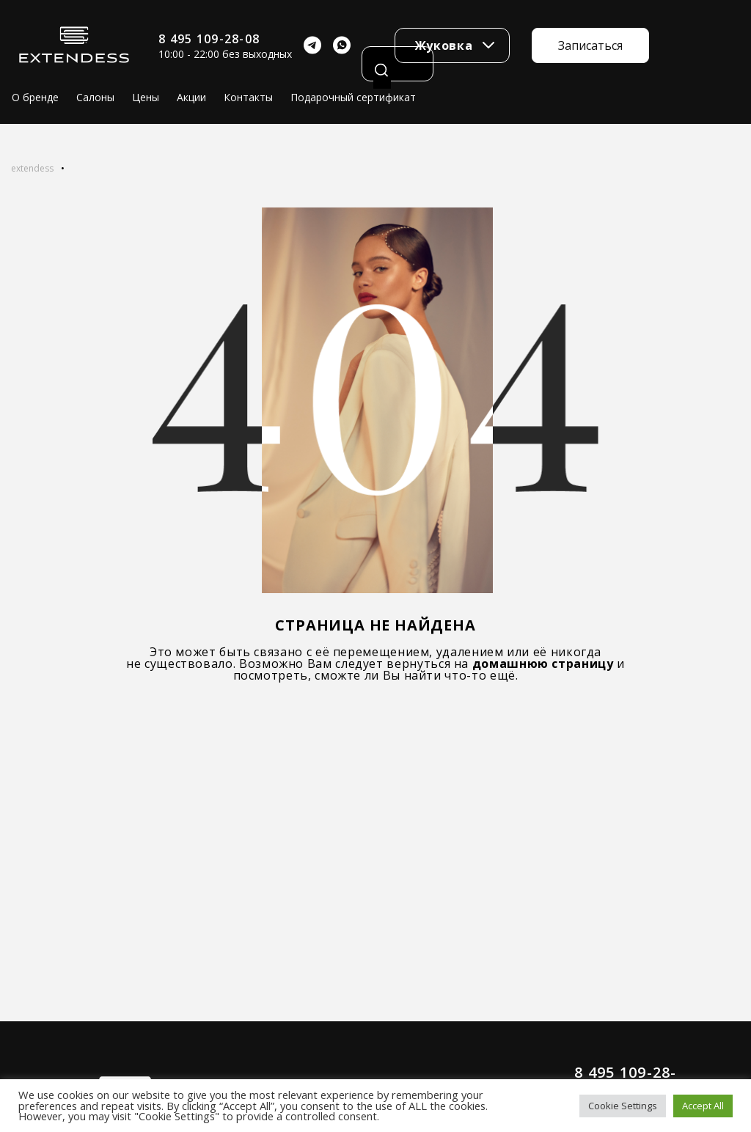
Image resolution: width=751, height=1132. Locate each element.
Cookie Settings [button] (622, 1105)
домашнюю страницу (543, 663)
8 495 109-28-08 (209, 39)
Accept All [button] (703, 1105)
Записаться (590, 45)
